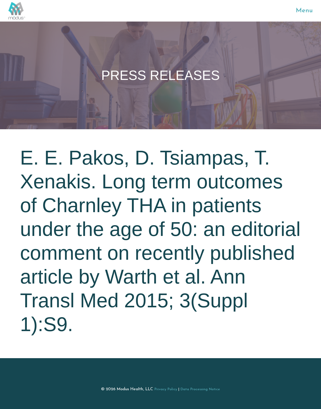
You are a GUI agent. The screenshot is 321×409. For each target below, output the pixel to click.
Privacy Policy (165, 389)
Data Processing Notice (200, 389)
